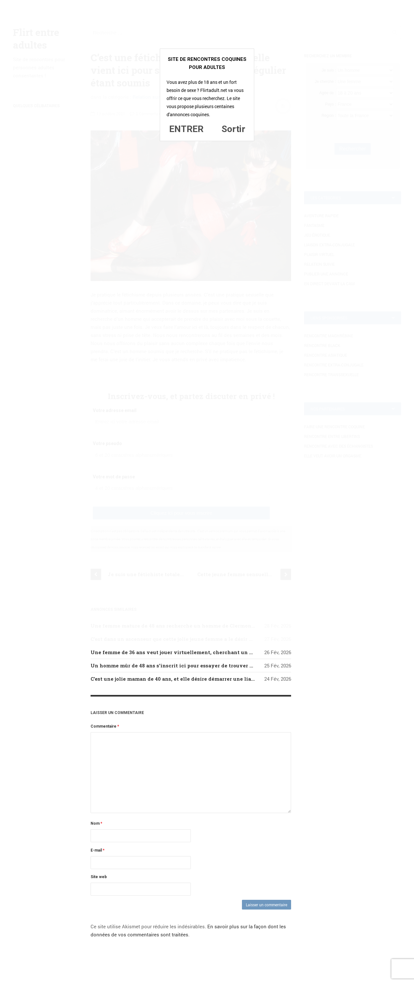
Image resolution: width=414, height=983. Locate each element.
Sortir (233, 129)
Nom (96, 823)
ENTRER (186, 129)
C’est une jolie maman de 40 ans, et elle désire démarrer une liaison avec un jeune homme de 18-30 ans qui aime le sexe (242, 679)
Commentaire (105, 726)
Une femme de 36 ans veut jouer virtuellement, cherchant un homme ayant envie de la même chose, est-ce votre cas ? (242, 652)
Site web (99, 877)
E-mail (97, 850)
